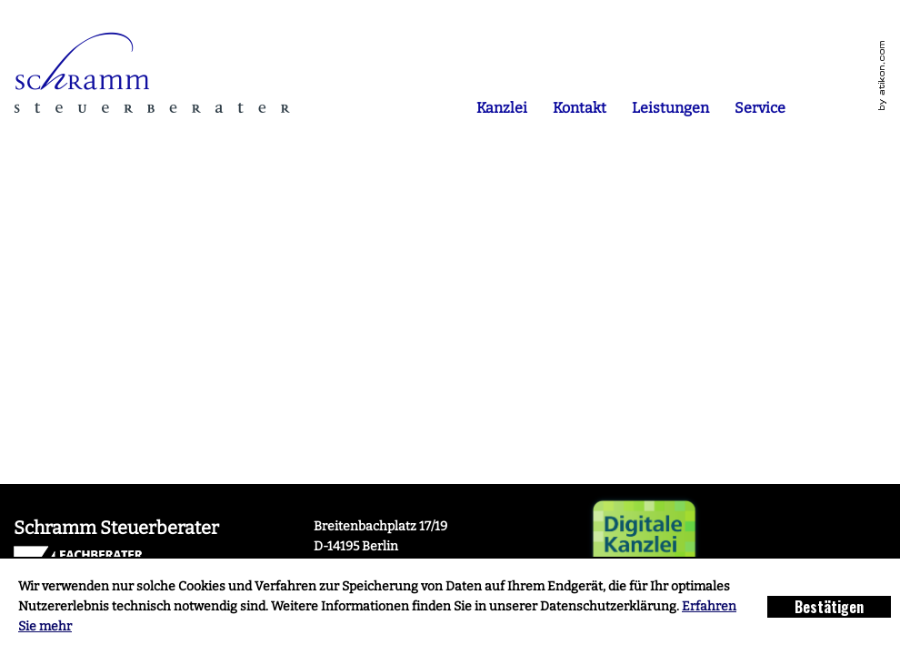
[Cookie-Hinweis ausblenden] (829, 607)
